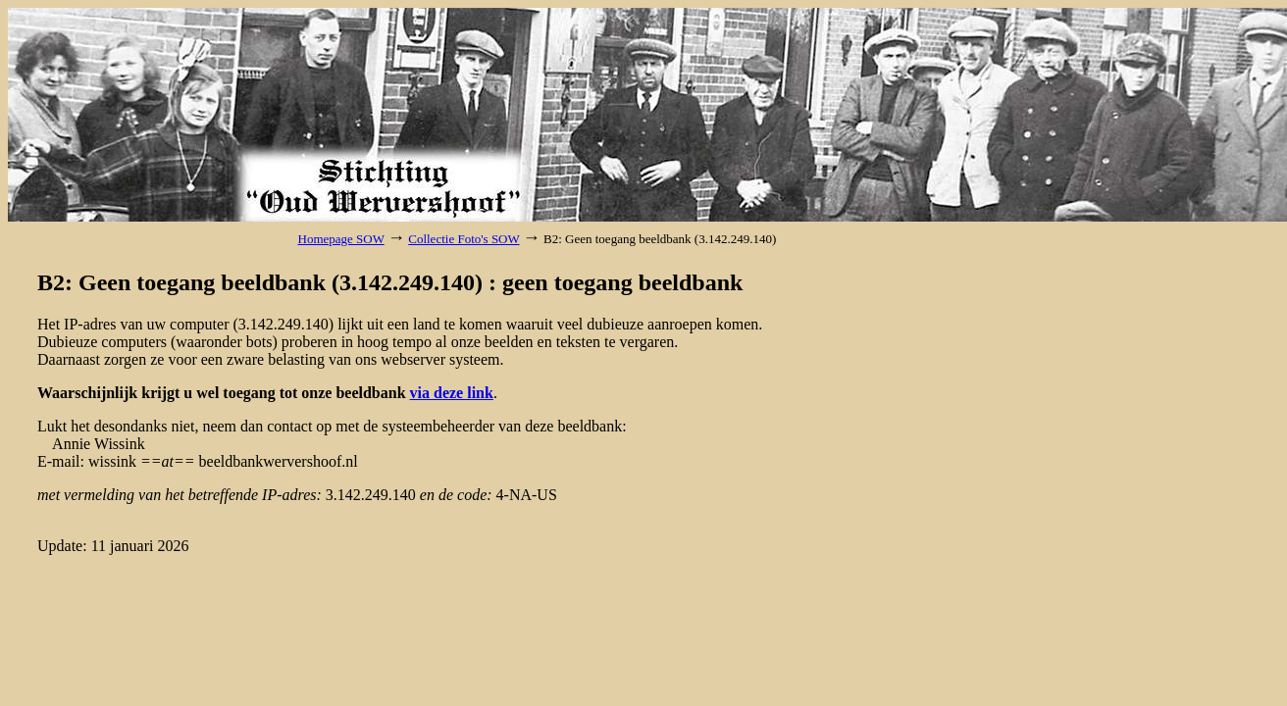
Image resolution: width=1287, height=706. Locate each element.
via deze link (451, 392)
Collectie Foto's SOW (463, 238)
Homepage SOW (341, 238)
